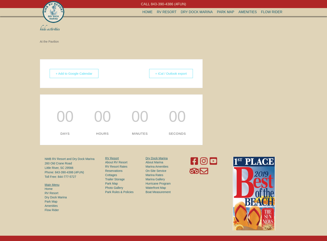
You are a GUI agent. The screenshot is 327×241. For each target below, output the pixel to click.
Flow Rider (271, 12)
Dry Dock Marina (197, 12)
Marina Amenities (157, 166)
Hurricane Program (158, 183)
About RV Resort (116, 162)
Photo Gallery (114, 187)
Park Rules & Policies (119, 192)
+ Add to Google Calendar (74, 73)
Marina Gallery (155, 179)
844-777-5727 (67, 176)
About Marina (154, 162)
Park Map (225, 12)
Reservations (114, 170)
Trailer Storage (115, 179)
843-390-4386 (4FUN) (69, 172)
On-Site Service (156, 170)
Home (147, 12)
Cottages (111, 175)
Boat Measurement (158, 192)
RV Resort (167, 12)
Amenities (248, 12)
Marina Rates (154, 175)
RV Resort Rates (116, 166)
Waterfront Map (156, 187)
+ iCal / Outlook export (171, 73)
